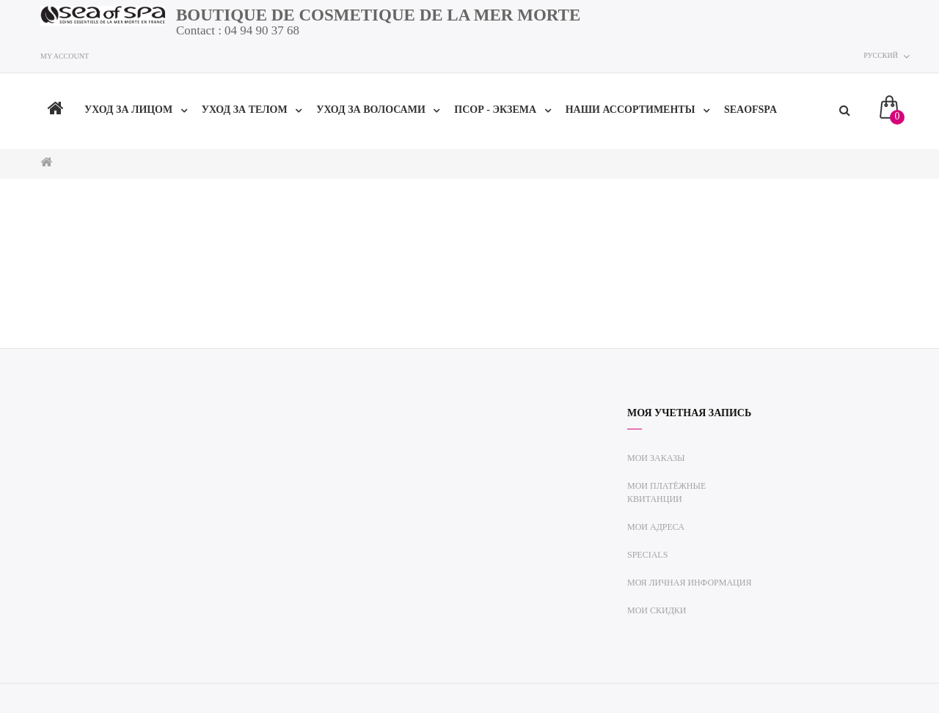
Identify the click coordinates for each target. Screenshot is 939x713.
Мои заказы (656, 458)
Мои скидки (657, 610)
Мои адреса (655, 527)
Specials (647, 555)
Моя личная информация (689, 582)
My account (64, 56)
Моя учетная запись (689, 412)
